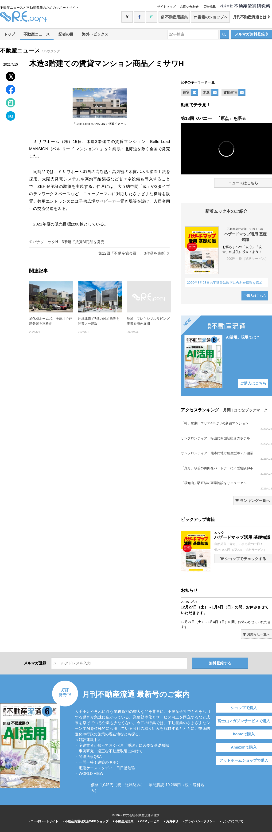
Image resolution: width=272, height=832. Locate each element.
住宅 (186, 92)
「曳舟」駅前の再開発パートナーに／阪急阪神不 (226, 470)
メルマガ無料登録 (251, 34)
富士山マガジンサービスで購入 (244, 721)
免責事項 (171, 821)
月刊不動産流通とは (251, 17)
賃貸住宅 (230, 92)
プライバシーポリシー (199, 821)
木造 (206, 92)
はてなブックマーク (251, 410)
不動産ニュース (36, 34)
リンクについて (231, 821)
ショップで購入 (244, 708)
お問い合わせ (189, 6)
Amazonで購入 (244, 747)
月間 (227, 410)
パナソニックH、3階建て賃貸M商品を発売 (67, 242)
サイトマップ (166, 6)
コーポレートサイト (43, 821)
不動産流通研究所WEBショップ (86, 821)
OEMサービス (148, 821)
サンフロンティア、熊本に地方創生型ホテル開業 (226, 455)
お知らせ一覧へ (256, 634)
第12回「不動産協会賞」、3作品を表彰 (134, 253)
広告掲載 (209, 6)
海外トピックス (95, 34)
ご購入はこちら (254, 296)
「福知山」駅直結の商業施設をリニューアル (226, 485)
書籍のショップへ (210, 17)
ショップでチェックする (243, 559)
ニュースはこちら (243, 183)
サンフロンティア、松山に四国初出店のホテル (226, 441)
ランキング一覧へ (252, 501)
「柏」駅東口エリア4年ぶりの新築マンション (226, 425)
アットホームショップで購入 (243, 760)
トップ (9, 34)
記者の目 (66, 34)
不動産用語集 (174, 17)
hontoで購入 (244, 734)
